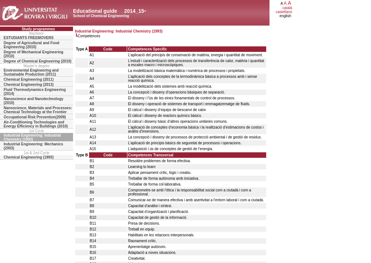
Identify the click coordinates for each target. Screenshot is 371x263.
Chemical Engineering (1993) (29, 157)
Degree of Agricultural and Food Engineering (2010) (31, 45)
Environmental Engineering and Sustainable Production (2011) (31, 72)
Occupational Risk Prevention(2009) (35, 117)
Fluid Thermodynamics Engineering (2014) (35, 92)
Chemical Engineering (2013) (29, 85)
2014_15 (134, 11)
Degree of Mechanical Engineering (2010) (33, 54)
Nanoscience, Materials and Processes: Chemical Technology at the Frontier (38, 110)
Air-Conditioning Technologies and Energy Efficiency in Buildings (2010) (36, 124)
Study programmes (38, 29)
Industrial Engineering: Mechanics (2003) (33, 146)
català (287, 8)
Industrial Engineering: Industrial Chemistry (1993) (32, 137)
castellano (284, 12)
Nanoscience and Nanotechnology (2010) (33, 101)
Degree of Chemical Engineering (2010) (38, 61)
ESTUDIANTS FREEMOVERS (29, 38)
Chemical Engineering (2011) (29, 79)
